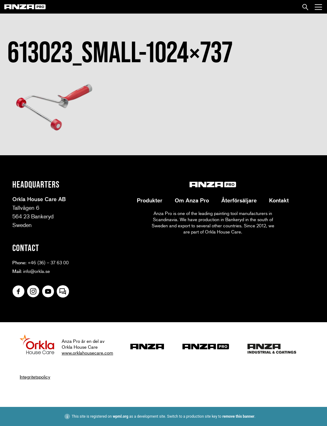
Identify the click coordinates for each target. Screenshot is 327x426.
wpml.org (121, 416)
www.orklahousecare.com (87, 352)
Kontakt (279, 200)
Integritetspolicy (35, 376)
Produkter (149, 200)
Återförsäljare (239, 200)
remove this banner (238, 416)
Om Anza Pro (192, 200)
